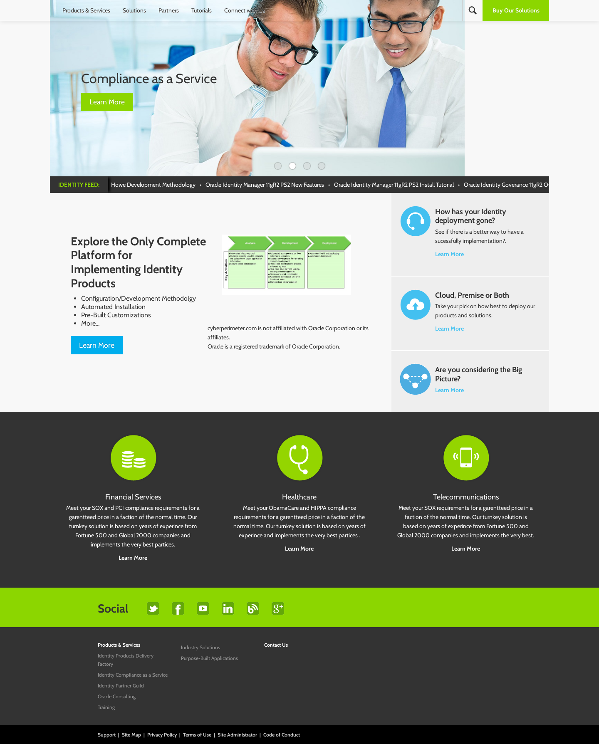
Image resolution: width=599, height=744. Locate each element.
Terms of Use (197, 735)
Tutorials (201, 10)
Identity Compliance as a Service (133, 675)
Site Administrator (237, 735)
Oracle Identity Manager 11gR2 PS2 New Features (267, 184)
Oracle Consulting (117, 696)
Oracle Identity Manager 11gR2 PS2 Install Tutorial (396, 184)
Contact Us (276, 645)
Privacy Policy (162, 735)
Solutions (134, 10)
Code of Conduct (281, 735)
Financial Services (133, 497)
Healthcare (299, 497)
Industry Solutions (200, 647)
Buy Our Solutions (516, 10)
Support (107, 735)
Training (106, 707)
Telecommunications (466, 497)
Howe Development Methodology (156, 184)
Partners (168, 10)
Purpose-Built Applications (209, 658)
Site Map (131, 735)
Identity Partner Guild (121, 685)
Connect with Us (244, 10)
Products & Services (86, 10)
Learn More (107, 101)
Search (473, 10)
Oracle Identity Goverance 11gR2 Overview (517, 184)
